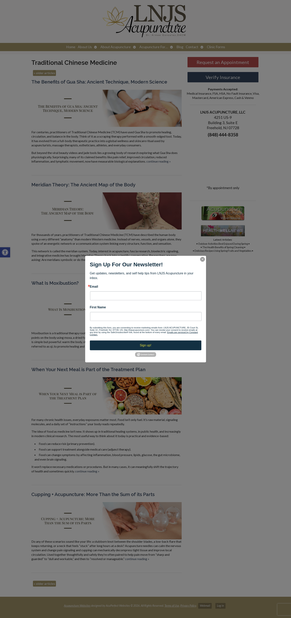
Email (94, 286)
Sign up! (145, 345)
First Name (98, 307)
